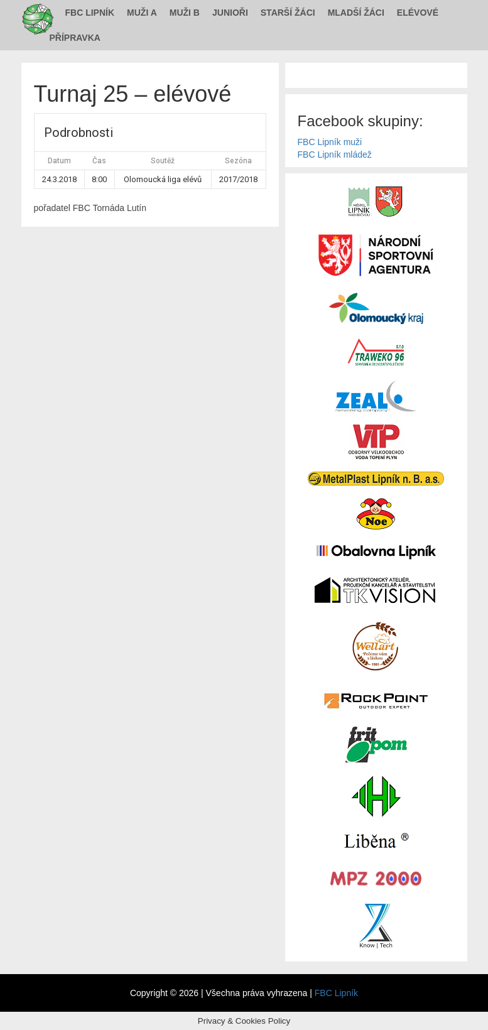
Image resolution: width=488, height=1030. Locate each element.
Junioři (230, 13)
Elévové (417, 13)
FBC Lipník (90, 13)
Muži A (142, 13)
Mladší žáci (356, 13)
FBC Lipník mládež (335, 154)
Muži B (185, 13)
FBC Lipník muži (330, 142)
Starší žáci (288, 13)
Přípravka (75, 38)
